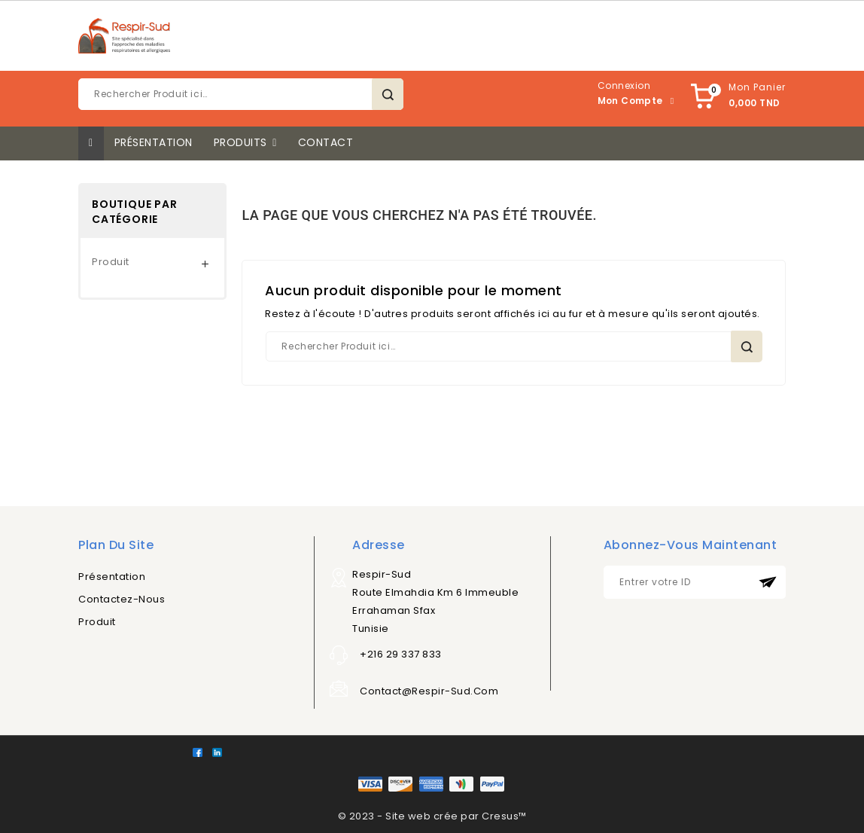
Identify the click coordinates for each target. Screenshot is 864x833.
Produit (110, 262)
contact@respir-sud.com (429, 691)
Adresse (378, 545)
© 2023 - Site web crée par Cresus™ (432, 816)
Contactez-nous (121, 599)
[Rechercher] (241, 94)
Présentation (111, 576)
